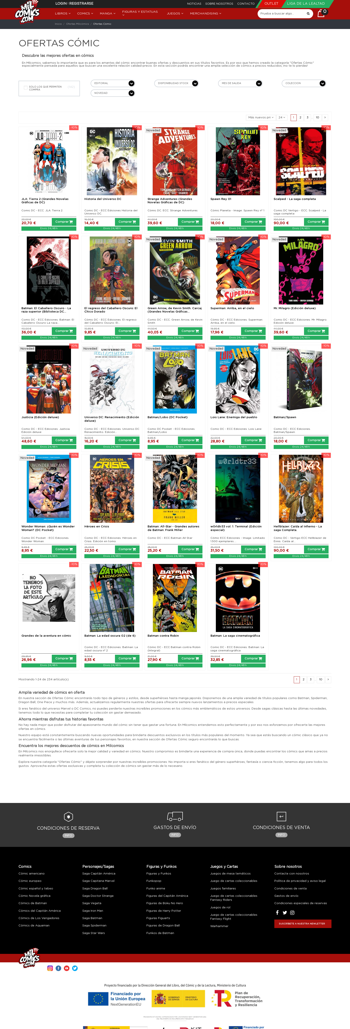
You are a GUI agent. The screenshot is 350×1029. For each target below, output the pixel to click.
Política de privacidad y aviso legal (300, 881)
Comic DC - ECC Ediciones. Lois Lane (236, 429)
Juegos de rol (220, 907)
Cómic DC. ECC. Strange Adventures (173, 210)
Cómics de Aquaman (34, 925)
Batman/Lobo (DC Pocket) (168, 417)
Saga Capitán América (98, 873)
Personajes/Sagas (98, 866)
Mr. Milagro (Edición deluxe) (295, 308)
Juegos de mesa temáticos (230, 873)
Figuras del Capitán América (167, 896)
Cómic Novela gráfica (34, 896)
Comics (25, 866)
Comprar (64, 222)
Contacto (246, 3)
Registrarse (81, 3)
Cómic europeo (30, 881)
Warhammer (219, 926)
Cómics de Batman (33, 903)
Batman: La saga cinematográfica (235, 635)
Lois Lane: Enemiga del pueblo (233, 417)
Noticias (194, 3)
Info (68, 835)
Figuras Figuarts (158, 918)
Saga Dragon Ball (95, 888)
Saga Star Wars (93, 933)
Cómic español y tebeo (36, 888)
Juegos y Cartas (224, 866)
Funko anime (155, 888)
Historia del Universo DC (102, 199)
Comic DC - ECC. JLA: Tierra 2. (42, 210)
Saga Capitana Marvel (98, 881)
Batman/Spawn (285, 417)
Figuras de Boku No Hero (164, 903)
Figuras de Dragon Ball (163, 925)
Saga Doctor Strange (98, 896)
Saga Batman (92, 918)
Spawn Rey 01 (220, 199)
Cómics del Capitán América (40, 911)
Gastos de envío (286, 896)
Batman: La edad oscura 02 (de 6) (109, 635)
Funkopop (153, 881)
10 (317, 117)
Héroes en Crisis (96, 526)
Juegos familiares (223, 888)
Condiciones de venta (290, 888)
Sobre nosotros (219, 3)
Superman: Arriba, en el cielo (232, 308)
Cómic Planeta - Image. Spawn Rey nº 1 (237, 210)
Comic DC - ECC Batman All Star (170, 538)
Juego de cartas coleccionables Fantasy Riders (233, 898)
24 (282, 117)
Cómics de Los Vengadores (39, 918)
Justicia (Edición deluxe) (40, 417)
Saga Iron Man (92, 911)
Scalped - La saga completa (295, 199)
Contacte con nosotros (291, 873)
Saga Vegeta (91, 903)
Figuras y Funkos (161, 866)
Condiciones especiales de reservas (300, 903)
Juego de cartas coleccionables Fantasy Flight (233, 917)
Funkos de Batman (160, 933)
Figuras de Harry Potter (163, 911)
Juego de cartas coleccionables (233, 881)
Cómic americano (32, 873)
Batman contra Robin (163, 635)
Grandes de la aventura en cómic (46, 635)
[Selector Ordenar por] (261, 118)
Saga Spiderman (94, 925)
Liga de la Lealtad (306, 3)
